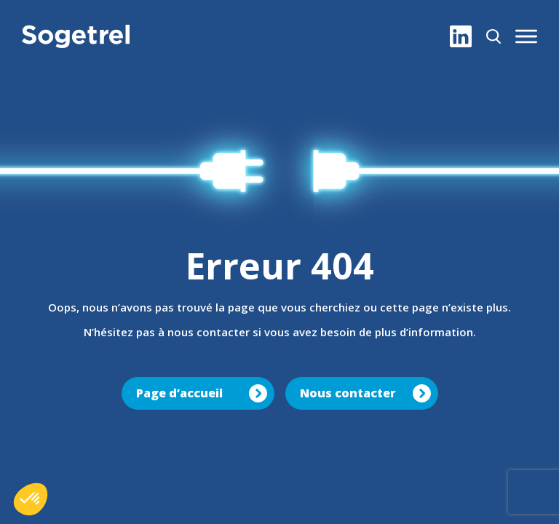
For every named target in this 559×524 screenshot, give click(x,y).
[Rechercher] (493, 36)
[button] (526, 36)
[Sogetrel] (76, 36)
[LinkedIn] (461, 36)
